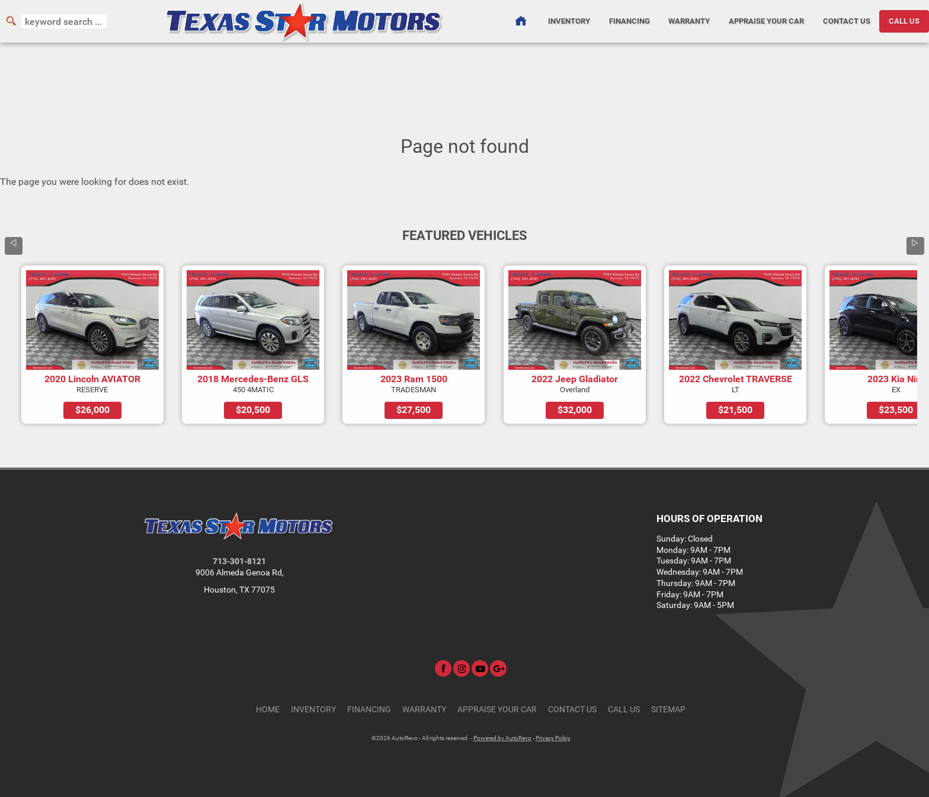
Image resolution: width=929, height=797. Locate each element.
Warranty (424, 710)
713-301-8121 (239, 561)
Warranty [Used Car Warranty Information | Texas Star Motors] (689, 21)
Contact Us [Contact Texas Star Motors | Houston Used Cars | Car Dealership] (846, 21)
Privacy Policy (553, 738)
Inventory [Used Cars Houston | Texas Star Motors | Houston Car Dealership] (569, 21)
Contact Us (572, 710)
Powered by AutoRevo (502, 738)
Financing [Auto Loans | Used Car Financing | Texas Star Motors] (629, 21)
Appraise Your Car (766, 21)
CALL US (904, 21)
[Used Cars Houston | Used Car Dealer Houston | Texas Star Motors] (520, 21)
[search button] (10, 21)
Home (268, 710)
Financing (369, 710)
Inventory (313, 710)
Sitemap (668, 710)
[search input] (64, 21)
